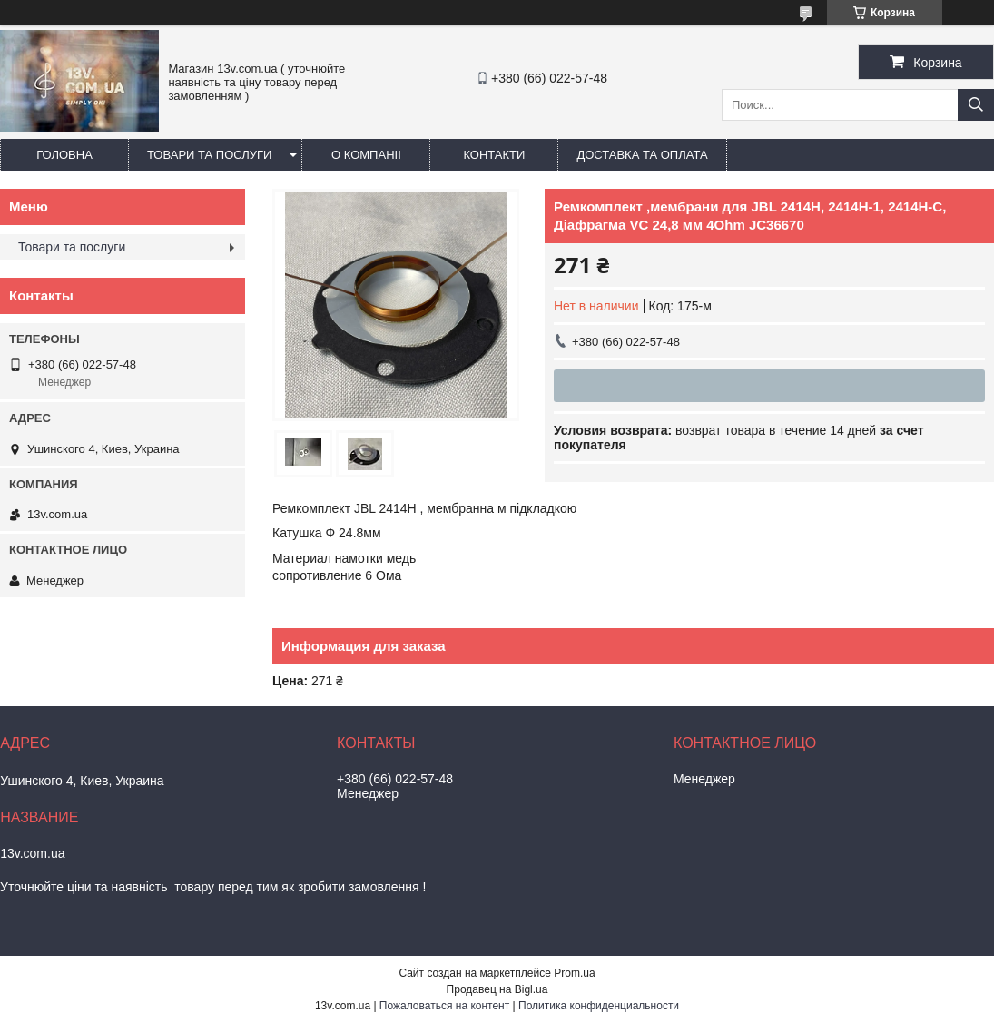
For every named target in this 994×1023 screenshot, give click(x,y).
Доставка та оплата (641, 155)
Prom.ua (574, 973)
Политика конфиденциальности (598, 1005)
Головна (64, 155)
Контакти (494, 155)
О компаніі (366, 155)
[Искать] (976, 105)
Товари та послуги (209, 155)
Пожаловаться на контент (444, 1005)
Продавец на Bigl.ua (497, 989)
